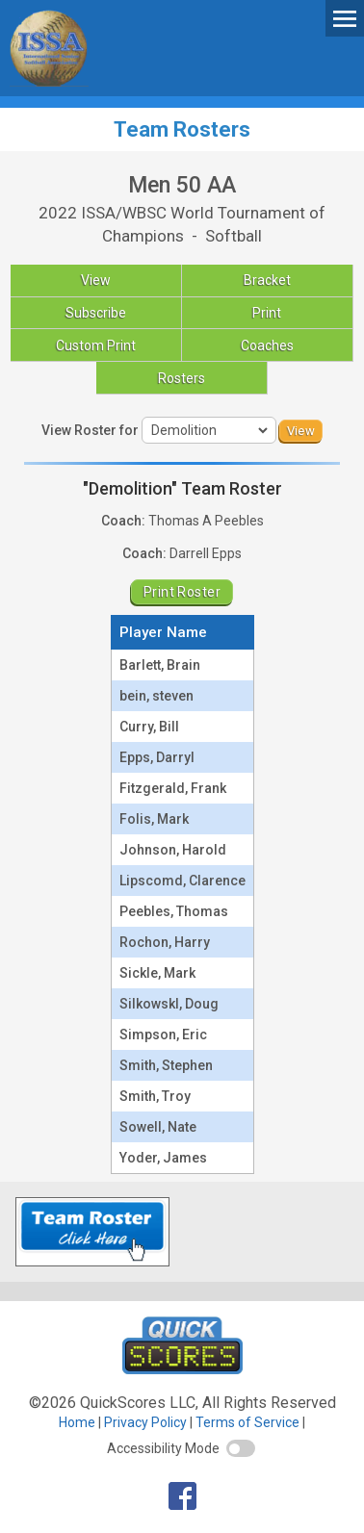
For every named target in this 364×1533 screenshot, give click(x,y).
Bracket (267, 280)
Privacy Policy (145, 1422)
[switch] (240, 1448)
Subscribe (95, 312)
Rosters (181, 378)
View (96, 280)
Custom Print (96, 345)
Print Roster (182, 592)
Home (77, 1422)
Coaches (267, 345)
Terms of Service (247, 1422)
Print (266, 312)
